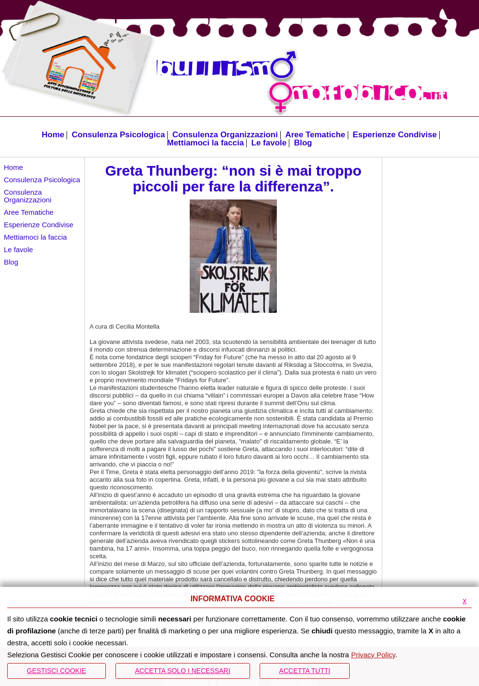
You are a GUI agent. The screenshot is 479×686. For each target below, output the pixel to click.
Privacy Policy (373, 655)
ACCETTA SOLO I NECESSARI (182, 671)
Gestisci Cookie (56, 671)
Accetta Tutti (305, 671)
